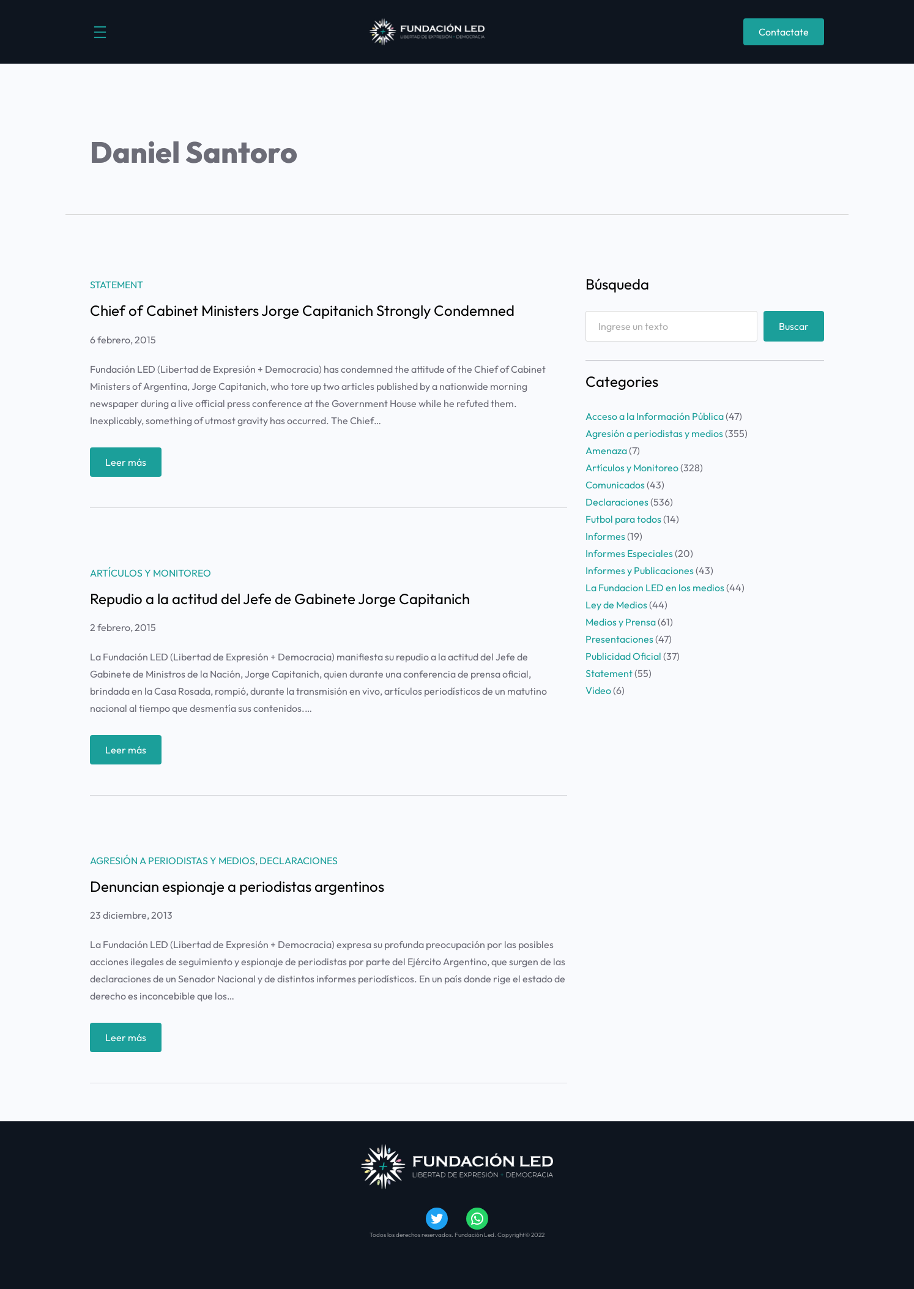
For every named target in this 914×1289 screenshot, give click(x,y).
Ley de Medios (616, 605)
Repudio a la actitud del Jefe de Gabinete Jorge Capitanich (280, 599)
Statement (116, 284)
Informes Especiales (629, 553)
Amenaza (606, 450)
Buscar (794, 326)
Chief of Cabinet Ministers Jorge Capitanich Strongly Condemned (302, 310)
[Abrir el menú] (100, 32)
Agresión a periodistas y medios (172, 860)
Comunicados (615, 485)
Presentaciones (619, 639)
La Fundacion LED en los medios (654, 587)
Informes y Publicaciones (639, 570)
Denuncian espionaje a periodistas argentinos (237, 886)
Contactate (784, 32)
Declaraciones (298, 860)
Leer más (129, 465)
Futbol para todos (623, 519)
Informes (605, 536)
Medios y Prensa (620, 622)
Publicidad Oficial (623, 656)
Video (598, 690)
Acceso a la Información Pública (654, 416)
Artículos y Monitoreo (150, 573)
